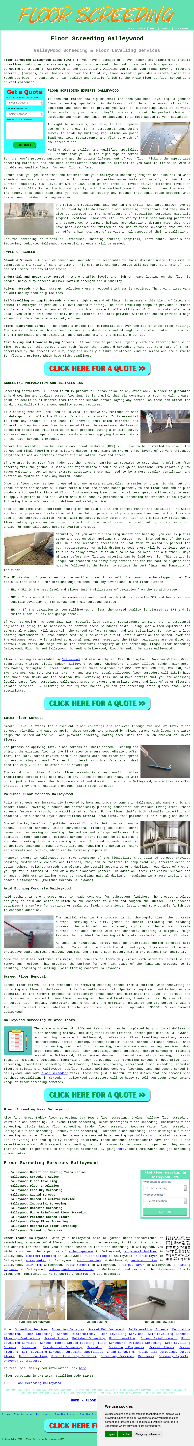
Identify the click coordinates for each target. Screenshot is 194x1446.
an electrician (144, 1260)
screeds (41, 828)
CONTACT (165, 28)
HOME (131, 28)
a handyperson (81, 1251)
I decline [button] (125, 1434)
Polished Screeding (88, 1338)
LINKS (141, 28)
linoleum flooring (41, 1256)
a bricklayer (147, 1256)
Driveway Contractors (22, 1361)
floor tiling (96, 1256)
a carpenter (36, 1260)
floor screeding (43, 681)
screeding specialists (129, 1135)
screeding (77, 1144)
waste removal (77, 1265)
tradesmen (167, 1269)
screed (132, 154)
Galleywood (71, 659)
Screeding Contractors (92, 1414)
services (26, 686)
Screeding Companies (126, 1347)
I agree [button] (111, 1434)
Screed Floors (56, 1338)
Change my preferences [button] (148, 1434)
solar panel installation (71, 1269)
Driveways (146, 1356)
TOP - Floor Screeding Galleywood (32, 1383)
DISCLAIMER (182, 28)
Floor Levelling (123, 1338)
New (37, 1414)
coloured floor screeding (88, 1046)
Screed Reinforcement (106, 1329)
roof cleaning (89, 1260)
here (121, 1149)
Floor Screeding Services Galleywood (51, 1162)
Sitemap (6, 1414)
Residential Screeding (62, 1347)
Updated (47, 1414)
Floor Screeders (111, 1343)
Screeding (30, 1347)
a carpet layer (131, 1265)
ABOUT (153, 28)
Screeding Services (31, 1329)
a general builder (140, 1251)
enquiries (80, 1274)
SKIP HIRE (34, 1265)
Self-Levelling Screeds (148, 1329)
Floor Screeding (38, 1334)
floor (38, 1033)
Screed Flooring (80, 1343)
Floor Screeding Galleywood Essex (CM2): (39, 60)
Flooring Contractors (22, 1338)
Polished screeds (18, 802)
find (16, 1117)
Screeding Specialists (84, 1352)
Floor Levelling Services (120, 1334)
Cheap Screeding (120, 1352)
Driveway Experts (173, 1356)
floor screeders (146, 672)
